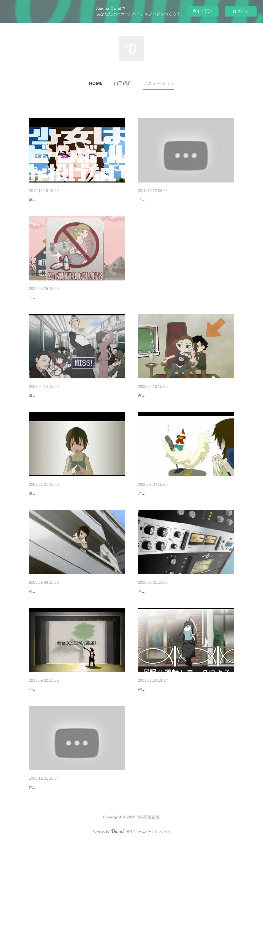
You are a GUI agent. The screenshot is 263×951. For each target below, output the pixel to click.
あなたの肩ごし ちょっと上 (165, 428)
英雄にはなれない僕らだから (58, 771)
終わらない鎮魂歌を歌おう (164, 771)
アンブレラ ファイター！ (54, 657)
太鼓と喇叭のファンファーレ (167, 199)
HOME (95, 83)
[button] (95, 83)
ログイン (240, 11)
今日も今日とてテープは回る (167, 657)
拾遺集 (35, 886)
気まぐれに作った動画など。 (54, 895)
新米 (33, 428)
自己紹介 (123, 83)
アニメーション (158, 83)
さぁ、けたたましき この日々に (170, 543)
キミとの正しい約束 (49, 543)
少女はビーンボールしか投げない (62, 199)
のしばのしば (42, 314)
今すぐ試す (202, 11)
